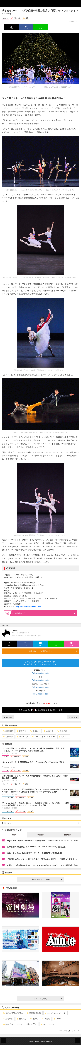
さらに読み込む (48, 999)
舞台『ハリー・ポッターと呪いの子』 (20, 1024)
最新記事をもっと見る (46, 879)
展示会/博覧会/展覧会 (13, 1013)
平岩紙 (46, 1019)
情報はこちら (43, 613)
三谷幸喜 (8, 1019)
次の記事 (73, 717)
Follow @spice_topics (41, 673)
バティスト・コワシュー (43, 737)
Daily (13, 835)
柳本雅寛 (8, 731)
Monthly (67, 835)
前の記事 (8, 717)
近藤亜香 (63, 737)
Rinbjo (57, 1019)
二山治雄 (62, 731)
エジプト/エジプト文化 (55, 1013)
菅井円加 (21, 731)
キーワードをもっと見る (69, 1031)
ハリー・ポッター (49, 1024)
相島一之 (21, 1019)
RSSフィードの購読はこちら (53, 651)
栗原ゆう (35, 731)
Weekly (41, 835)
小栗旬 (34, 1019)
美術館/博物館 (34, 1013)
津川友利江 (22, 737)
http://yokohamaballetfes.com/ (28, 606)
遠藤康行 (8, 737)
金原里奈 (48, 731)
